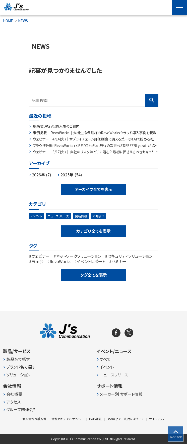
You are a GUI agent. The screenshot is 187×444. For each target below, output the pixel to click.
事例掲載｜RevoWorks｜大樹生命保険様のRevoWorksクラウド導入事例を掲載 (95, 133)
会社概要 (14, 394)
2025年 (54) (71, 175)
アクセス (13, 402)
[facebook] (116, 332)
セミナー (118, 261)
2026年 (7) (41, 175)
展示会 (37, 261)
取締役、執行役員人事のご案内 (56, 126)
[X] (128, 332)
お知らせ (98, 216)
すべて (105, 359)
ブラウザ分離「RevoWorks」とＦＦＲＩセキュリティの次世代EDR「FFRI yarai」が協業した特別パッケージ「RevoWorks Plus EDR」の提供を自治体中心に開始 (95, 145)
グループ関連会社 (21, 409)
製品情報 (81, 216)
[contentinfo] (93, 377)
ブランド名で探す (20, 367)
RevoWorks (60, 261)
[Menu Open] (179, 7)
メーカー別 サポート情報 (121, 394)
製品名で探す (18, 359)
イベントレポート (91, 261)
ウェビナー (40, 256)
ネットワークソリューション (78, 256)
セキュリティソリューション (129, 256)
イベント (36, 216)
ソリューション (18, 374)
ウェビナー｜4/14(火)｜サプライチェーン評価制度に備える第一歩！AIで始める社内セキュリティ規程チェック (95, 139)
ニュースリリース (58, 216)
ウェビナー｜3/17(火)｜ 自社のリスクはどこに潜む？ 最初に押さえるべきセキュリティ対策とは (94, 152)
